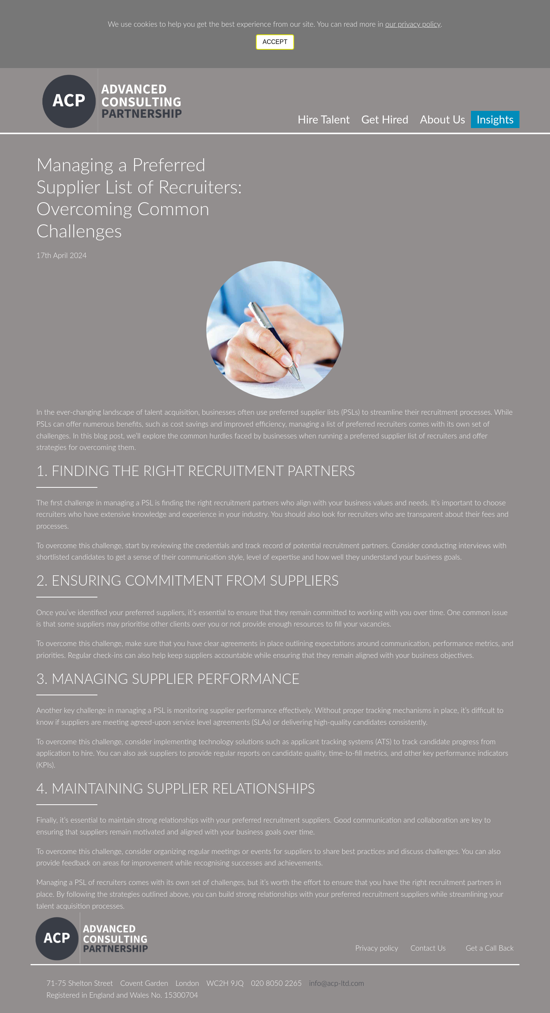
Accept (275, 42)
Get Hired (385, 119)
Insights (495, 119)
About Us (442, 119)
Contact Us (428, 947)
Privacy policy (376, 947)
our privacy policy (412, 23)
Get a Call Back (490, 947)
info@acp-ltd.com (336, 983)
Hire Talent (324, 119)
